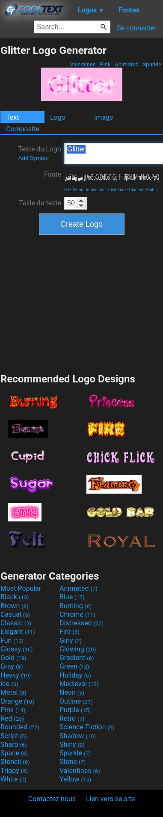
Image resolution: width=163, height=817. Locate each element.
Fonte (52, 174)
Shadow (77, 736)
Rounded (19, 727)
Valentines (82, 64)
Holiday (75, 675)
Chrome (77, 614)
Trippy (14, 771)
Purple (75, 710)
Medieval (79, 684)
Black (14, 597)
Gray (11, 666)
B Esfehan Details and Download (95, 189)
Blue (72, 597)
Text (12, 117)
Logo (57, 117)
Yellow (75, 779)
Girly (70, 640)
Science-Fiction (87, 727)
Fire (69, 632)
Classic (15, 623)
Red (12, 718)
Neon (71, 692)
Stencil (15, 762)
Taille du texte (40, 203)
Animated (126, 64)
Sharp (13, 744)
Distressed (81, 623)
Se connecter (137, 28)
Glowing (77, 649)
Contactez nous (52, 799)
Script (13, 736)
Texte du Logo (39, 153)
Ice (9, 684)
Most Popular (20, 588)
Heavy (15, 675)
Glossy (16, 649)
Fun (12, 640)
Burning (75, 606)
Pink (105, 64)
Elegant (17, 632)
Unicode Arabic (143, 189)
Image (103, 117)
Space (14, 753)
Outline (76, 701)
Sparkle (152, 64)
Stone (72, 762)
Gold (13, 658)
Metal (13, 692)
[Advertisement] (82, 303)
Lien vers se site (110, 799)
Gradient (76, 658)
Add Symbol (33, 158)
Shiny (72, 744)
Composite (22, 129)
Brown (14, 606)
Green (74, 666)
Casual (15, 614)
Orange (17, 701)
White (13, 779)
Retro (71, 718)
